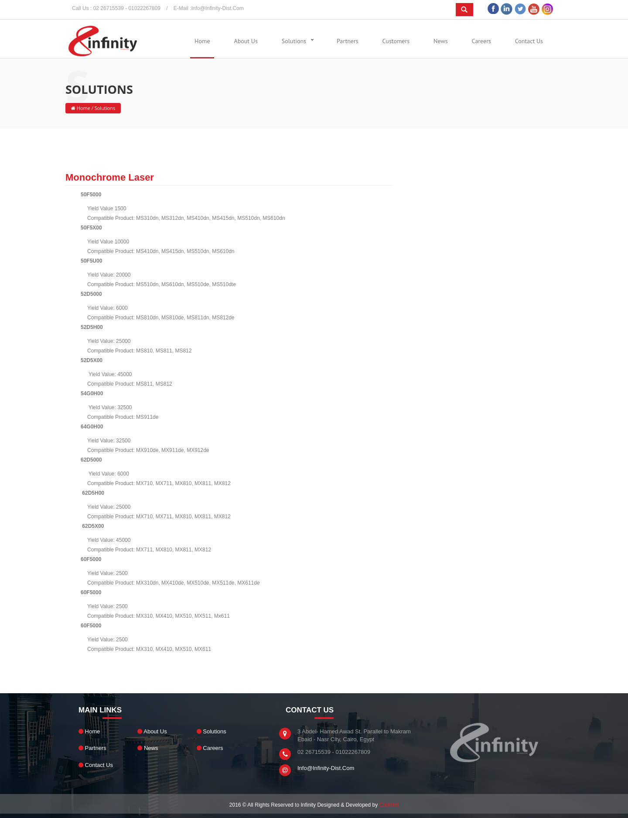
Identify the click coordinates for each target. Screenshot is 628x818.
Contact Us (529, 41)
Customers (396, 41)
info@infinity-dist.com (217, 8)
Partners (347, 41)
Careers (481, 41)
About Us (246, 41)
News (440, 41)
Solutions (294, 41)
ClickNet (389, 805)
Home (202, 41)
